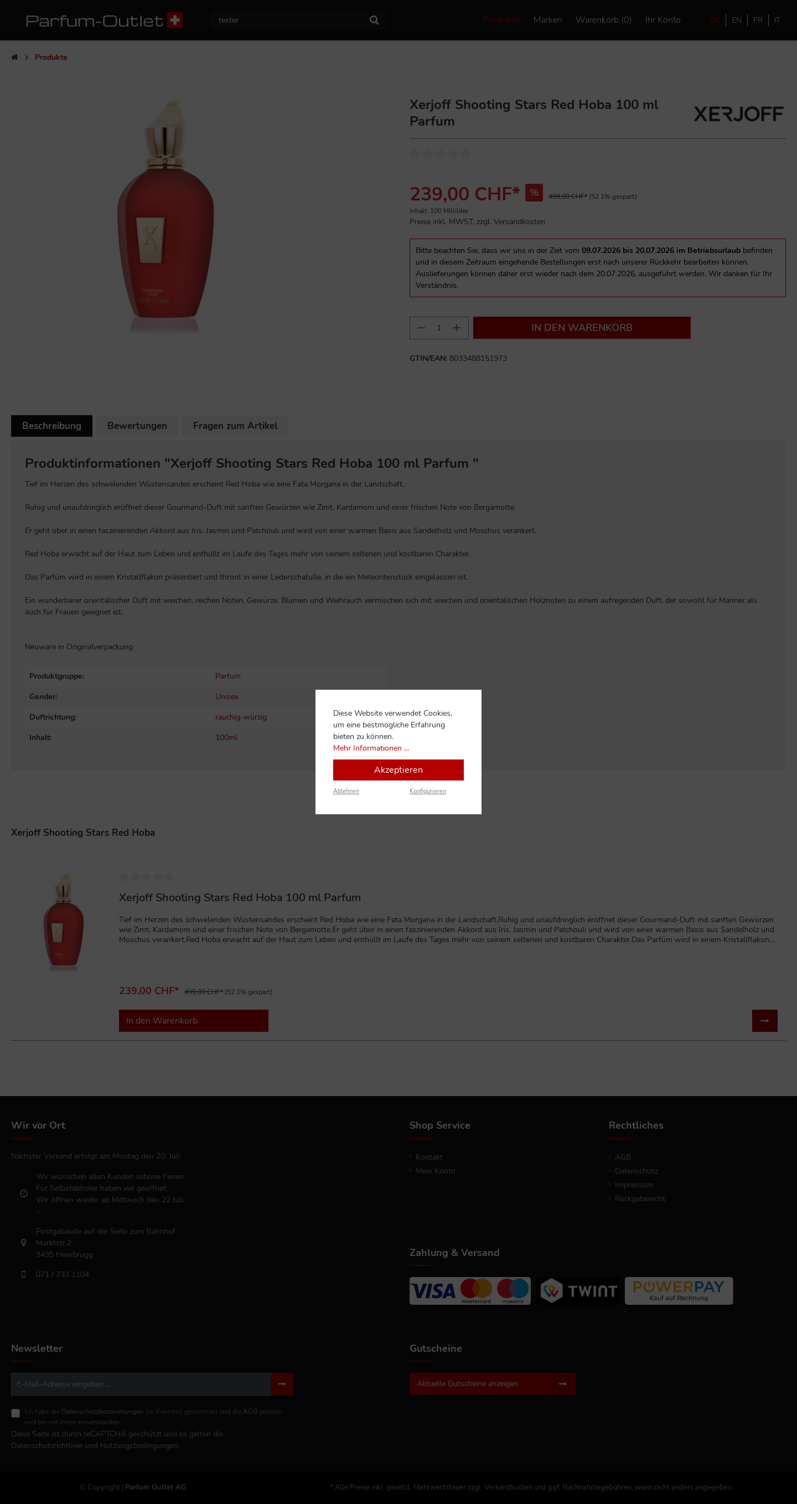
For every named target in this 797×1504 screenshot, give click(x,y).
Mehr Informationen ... (371, 748)
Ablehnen (346, 791)
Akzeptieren (398, 770)
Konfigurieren (428, 791)
